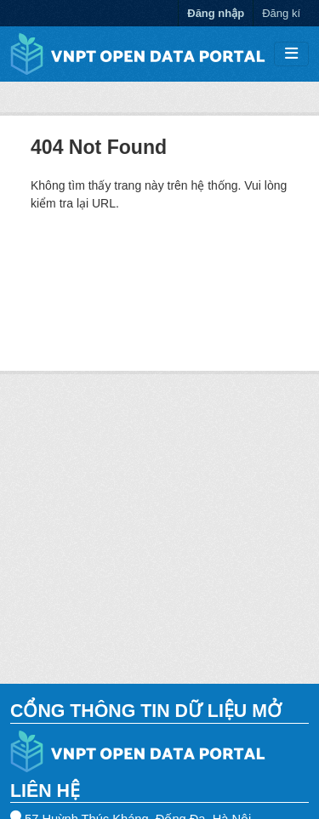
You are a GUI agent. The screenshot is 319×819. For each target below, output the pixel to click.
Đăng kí (281, 13)
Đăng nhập (215, 13)
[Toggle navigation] (291, 54)
